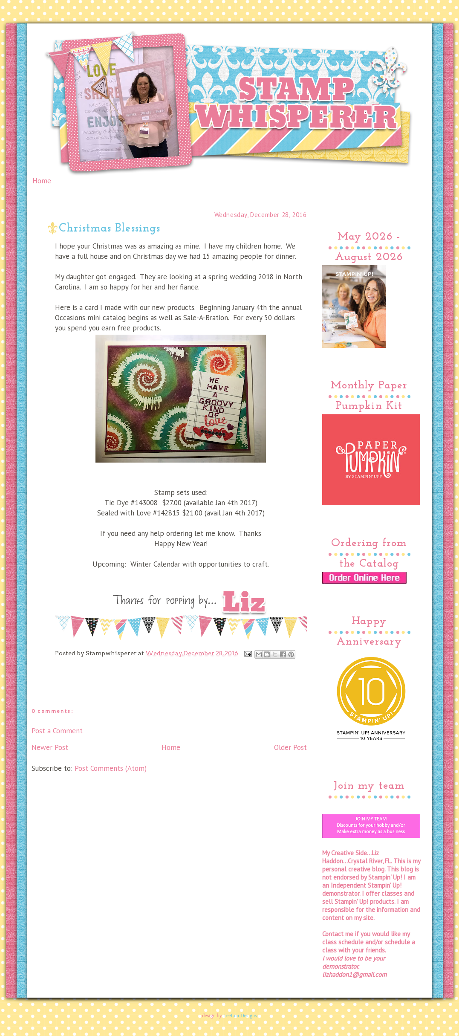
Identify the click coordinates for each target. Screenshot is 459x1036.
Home (41, 180)
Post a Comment (57, 730)
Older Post (290, 747)
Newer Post (50, 747)
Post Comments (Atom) (111, 768)
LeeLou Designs (240, 1016)
